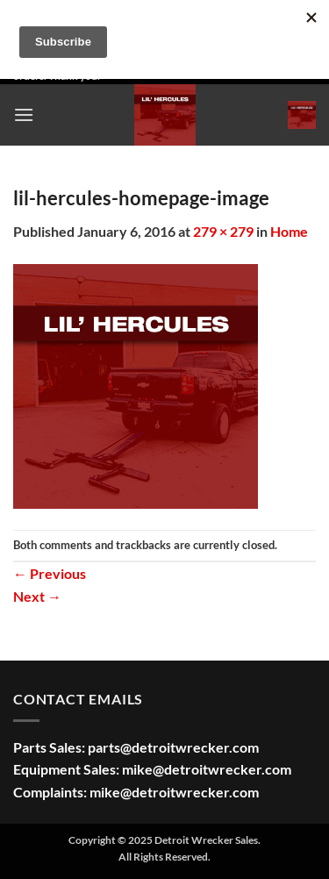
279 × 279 (223, 231)
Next (37, 596)
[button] (23, 114)
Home (289, 231)
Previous (49, 573)
